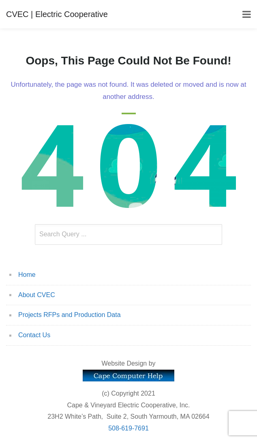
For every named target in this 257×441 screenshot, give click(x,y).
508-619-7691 (128, 428)
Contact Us (34, 335)
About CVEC (36, 294)
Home (27, 274)
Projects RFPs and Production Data (69, 314)
